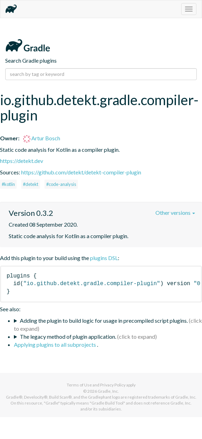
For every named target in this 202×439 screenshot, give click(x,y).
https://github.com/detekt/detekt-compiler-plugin (81, 172)
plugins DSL (104, 257)
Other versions (175, 212)
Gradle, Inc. (108, 391)
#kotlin (8, 184)
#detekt (30, 184)
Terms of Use (79, 384)
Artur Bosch (41, 138)
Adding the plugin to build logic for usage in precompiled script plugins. (104, 320)
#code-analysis (61, 184)
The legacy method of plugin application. (68, 336)
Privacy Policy (113, 384)
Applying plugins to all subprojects (55, 344)
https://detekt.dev (21, 160)
